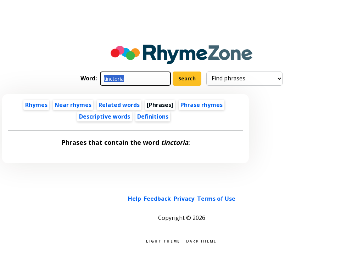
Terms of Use (216, 199)
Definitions (152, 116)
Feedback (157, 199)
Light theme (163, 240)
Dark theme (201, 240)
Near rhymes (73, 105)
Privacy (184, 199)
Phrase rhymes (201, 105)
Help (134, 199)
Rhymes (36, 105)
